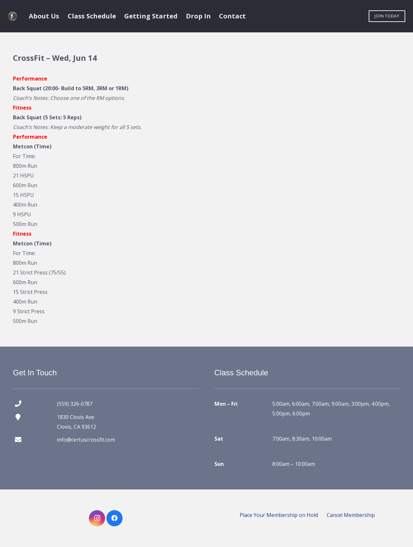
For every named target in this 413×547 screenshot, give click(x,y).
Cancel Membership (351, 515)
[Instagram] (97, 518)
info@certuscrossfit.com (86, 439)
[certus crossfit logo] (12, 16)
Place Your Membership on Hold (279, 515)
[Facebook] (114, 518)
